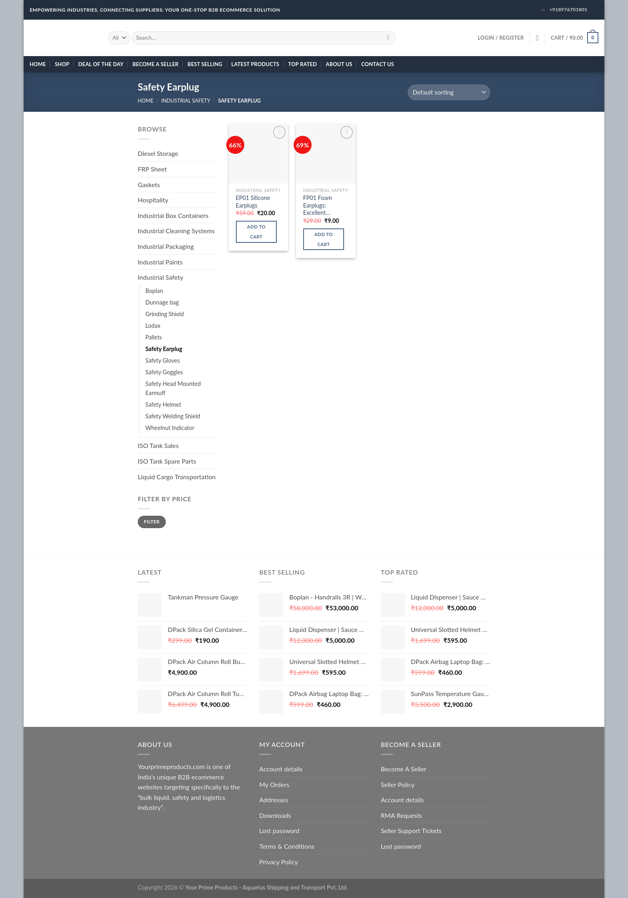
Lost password (279, 830)
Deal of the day (101, 64)
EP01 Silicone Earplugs (253, 201)
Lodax (152, 325)
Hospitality (153, 200)
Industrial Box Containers (173, 215)
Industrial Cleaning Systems (176, 230)
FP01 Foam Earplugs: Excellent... (317, 205)
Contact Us (377, 64)
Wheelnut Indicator (169, 427)
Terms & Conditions (286, 846)
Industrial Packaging (166, 246)
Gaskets (149, 184)
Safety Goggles (164, 372)
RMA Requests (401, 815)
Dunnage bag (162, 302)
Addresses (273, 799)
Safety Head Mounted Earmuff (173, 388)
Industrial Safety (185, 100)
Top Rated (302, 64)
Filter (151, 522)
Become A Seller (156, 64)
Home (38, 64)
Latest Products (255, 64)
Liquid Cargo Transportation (177, 476)
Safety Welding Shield (172, 416)
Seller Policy (398, 784)
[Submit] (388, 37)
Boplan (154, 290)
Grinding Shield (164, 314)
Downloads (275, 815)
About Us (339, 64)
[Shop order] (449, 92)
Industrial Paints (160, 262)
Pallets (153, 337)
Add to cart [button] (256, 231)
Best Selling (204, 64)
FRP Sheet (152, 169)
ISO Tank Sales (158, 445)
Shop (62, 64)
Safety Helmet (163, 404)
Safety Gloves (162, 360)
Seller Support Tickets (411, 830)
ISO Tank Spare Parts (167, 461)
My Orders (274, 784)
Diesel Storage (158, 153)
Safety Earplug (163, 348)
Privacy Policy (278, 862)
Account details (280, 769)
